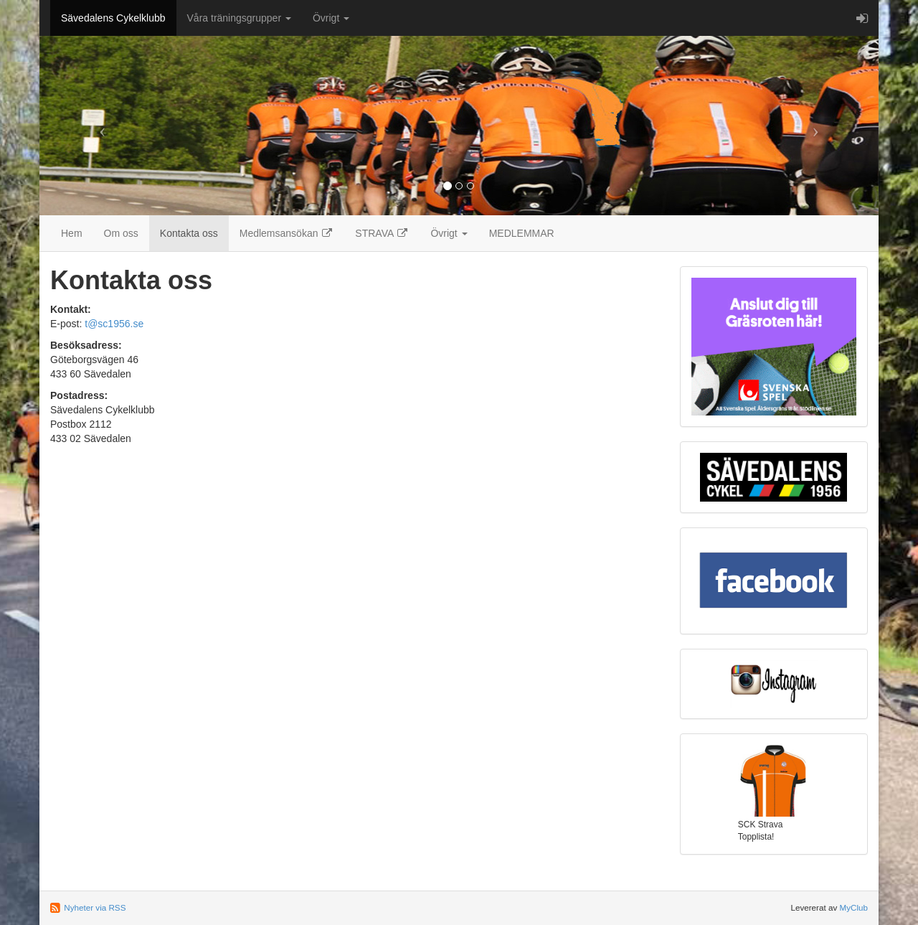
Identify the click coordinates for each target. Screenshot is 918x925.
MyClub (853, 907)
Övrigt (331, 18)
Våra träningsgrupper (239, 18)
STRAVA (382, 233)
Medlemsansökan (287, 233)
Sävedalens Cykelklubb (113, 18)
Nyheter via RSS (95, 907)
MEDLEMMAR (521, 233)
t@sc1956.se (114, 323)
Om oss (121, 233)
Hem (71, 233)
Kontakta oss (189, 233)
